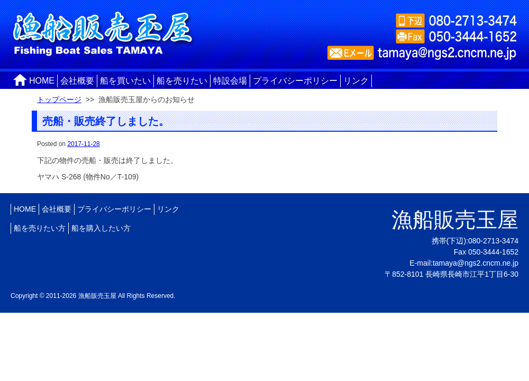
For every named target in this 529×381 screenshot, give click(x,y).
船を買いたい (125, 80)
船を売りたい (182, 80)
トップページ (59, 99)
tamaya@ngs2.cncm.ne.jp (475, 263)
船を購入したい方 (101, 228)
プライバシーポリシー (295, 80)
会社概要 (77, 80)
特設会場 (230, 80)
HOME (41, 80)
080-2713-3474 (493, 241)
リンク (356, 80)
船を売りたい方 (40, 228)
